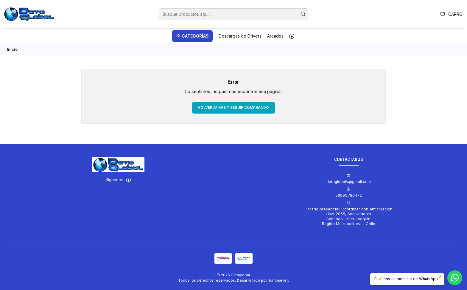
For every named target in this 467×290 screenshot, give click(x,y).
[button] (192, 36)
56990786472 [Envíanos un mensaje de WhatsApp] (348, 192)
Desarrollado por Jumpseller (262, 280)
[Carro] (451, 14)
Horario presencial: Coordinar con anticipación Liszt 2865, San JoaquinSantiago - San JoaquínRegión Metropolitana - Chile (349, 213)
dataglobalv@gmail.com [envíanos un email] (348, 179)
